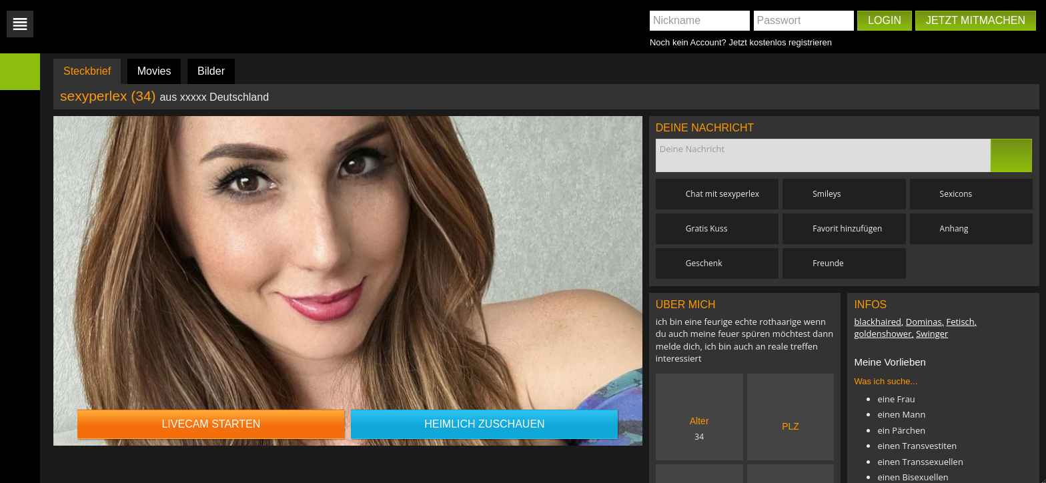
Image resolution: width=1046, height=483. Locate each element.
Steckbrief (87, 71)
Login (884, 20)
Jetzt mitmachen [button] (975, 20)
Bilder (211, 71)
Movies (154, 71)
